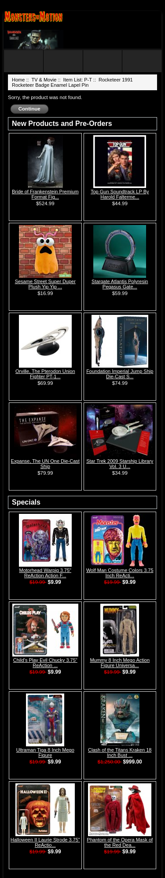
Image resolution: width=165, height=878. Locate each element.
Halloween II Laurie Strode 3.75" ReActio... (45, 842)
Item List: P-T (77, 79)
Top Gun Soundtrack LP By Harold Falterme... (120, 194)
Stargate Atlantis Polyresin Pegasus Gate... (120, 284)
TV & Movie (43, 79)
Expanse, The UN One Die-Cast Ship (45, 463)
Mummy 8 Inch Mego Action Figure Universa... (120, 662)
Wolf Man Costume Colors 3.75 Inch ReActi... (120, 573)
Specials (26, 502)
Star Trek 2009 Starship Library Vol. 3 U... (119, 463)
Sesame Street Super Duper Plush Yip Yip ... (45, 284)
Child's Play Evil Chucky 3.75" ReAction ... (45, 662)
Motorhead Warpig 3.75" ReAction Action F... (45, 573)
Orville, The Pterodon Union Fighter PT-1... (45, 374)
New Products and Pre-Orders (62, 123)
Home (18, 79)
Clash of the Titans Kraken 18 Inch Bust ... (119, 752)
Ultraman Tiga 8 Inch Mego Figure (45, 752)
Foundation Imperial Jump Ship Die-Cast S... (119, 374)
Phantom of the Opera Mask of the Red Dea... (120, 842)
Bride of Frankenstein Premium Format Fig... (45, 194)
